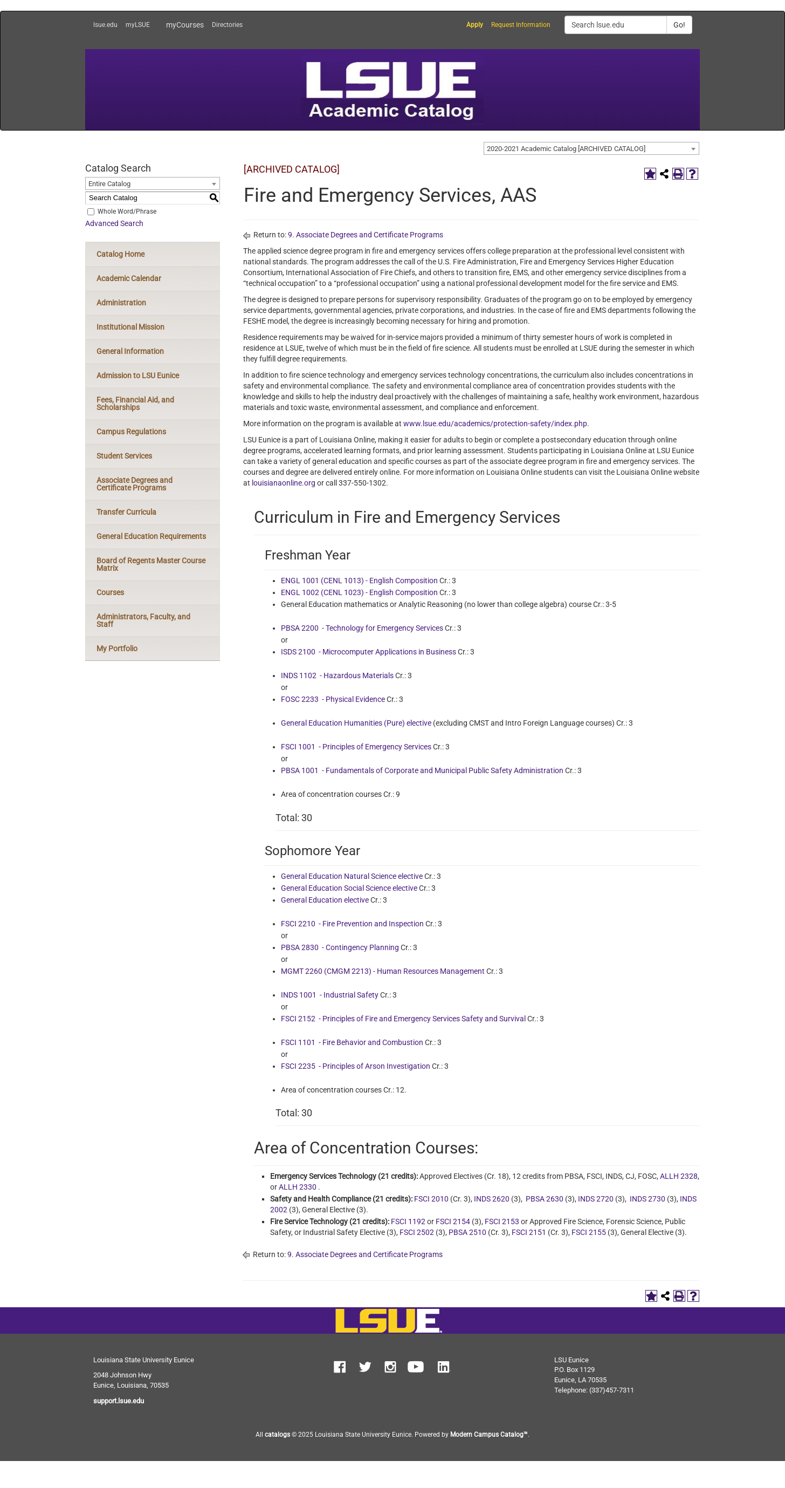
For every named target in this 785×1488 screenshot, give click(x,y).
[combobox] (591, 148)
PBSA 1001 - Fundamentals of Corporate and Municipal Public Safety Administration (422, 770)
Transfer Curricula (126, 512)
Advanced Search (114, 223)
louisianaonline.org (283, 483)
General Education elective (325, 900)
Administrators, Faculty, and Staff (143, 620)
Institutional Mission (130, 327)
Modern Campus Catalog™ (489, 1434)
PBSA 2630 (544, 1199)
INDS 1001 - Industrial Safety (329, 995)
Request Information (520, 25)
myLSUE (138, 25)
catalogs (277, 1434)
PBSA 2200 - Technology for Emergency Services (362, 628)
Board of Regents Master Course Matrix (151, 564)
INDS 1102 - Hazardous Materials (337, 675)
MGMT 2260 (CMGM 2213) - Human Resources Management (383, 971)
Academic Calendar (129, 278)
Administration (121, 302)
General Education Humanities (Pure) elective (356, 723)
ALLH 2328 (679, 1176)
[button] (340, 1368)
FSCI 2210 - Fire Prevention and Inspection (352, 923)
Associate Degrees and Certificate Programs (135, 484)
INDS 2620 (491, 1199)
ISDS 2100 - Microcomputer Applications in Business (368, 651)
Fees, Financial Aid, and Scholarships (135, 403)
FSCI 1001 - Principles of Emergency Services (356, 746)
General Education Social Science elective (349, 888)
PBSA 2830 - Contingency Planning (340, 947)
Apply (474, 25)
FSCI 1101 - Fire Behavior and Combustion (352, 1042)
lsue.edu (105, 25)
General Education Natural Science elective (352, 876)
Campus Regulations (131, 431)
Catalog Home (120, 254)
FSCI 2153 (502, 1221)
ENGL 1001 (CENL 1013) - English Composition (359, 580)
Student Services (124, 456)
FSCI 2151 (529, 1232)
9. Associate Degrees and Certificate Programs (365, 234)
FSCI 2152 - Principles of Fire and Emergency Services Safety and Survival (403, 1018)
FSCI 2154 (453, 1221)
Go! (679, 25)
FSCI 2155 (588, 1232)
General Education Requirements (151, 536)
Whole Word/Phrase (127, 211)
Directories (227, 25)
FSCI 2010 (431, 1199)
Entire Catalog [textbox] (109, 184)
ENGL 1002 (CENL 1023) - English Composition (359, 592)
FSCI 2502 (417, 1232)
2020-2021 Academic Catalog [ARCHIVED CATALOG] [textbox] (566, 149)
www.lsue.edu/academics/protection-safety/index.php (495, 423)
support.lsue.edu (118, 1401)
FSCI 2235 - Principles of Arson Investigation (355, 1066)
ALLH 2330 (297, 1187)
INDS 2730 (647, 1199)
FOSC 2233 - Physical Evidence (333, 699)
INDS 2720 (596, 1199)
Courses (110, 592)
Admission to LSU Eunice (138, 375)
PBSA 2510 (467, 1232)
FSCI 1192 (408, 1221)
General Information (130, 351)
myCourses (185, 25)
